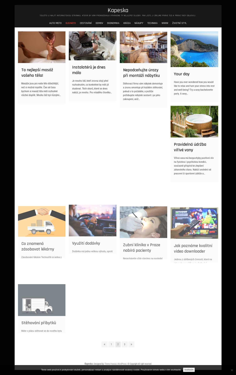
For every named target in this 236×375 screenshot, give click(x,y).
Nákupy (139, 23)
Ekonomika (113, 23)
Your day (182, 76)
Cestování (86, 23)
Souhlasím (188, 369)
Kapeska (118, 10)
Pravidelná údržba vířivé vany (190, 150)
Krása (127, 23)
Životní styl (179, 23)
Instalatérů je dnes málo (88, 72)
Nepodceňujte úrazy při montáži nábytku (141, 75)
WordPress (122, 364)
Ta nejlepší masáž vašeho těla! (37, 75)
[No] (231, 370)
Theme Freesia (110, 364)
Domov (99, 23)
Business (71, 23)
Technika (152, 23)
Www (165, 23)
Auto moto (55, 23)
